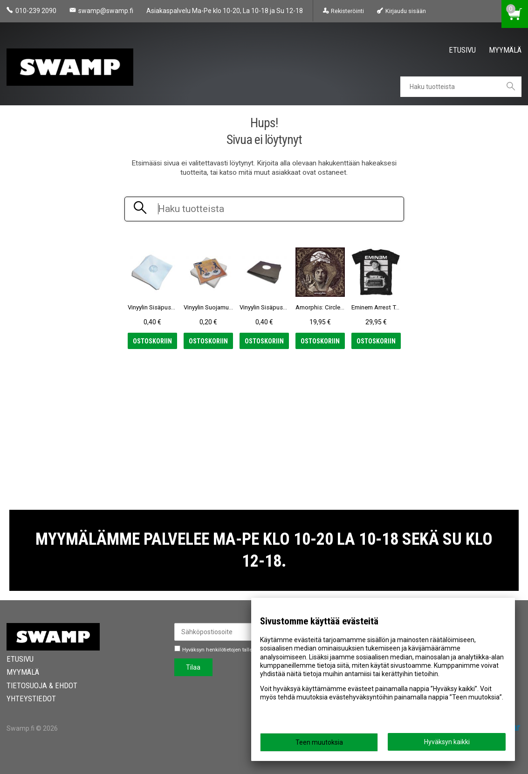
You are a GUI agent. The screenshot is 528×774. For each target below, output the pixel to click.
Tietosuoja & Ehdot (42, 685)
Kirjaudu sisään (405, 10)
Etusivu (462, 50)
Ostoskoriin (152, 341)
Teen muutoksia (319, 742)
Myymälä (505, 50)
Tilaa (193, 667)
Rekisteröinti (347, 10)
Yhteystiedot (31, 698)
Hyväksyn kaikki (447, 742)
